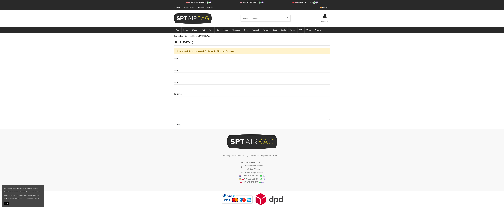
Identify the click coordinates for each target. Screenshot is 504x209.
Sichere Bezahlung (189, 7)
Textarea (178, 94)
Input (176, 58)
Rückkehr (201, 7)
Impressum (266, 155)
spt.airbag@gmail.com (253, 172)
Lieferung (177, 7)
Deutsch (325, 7)
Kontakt (210, 7)
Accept (7, 203)
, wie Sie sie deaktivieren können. (29, 198)
